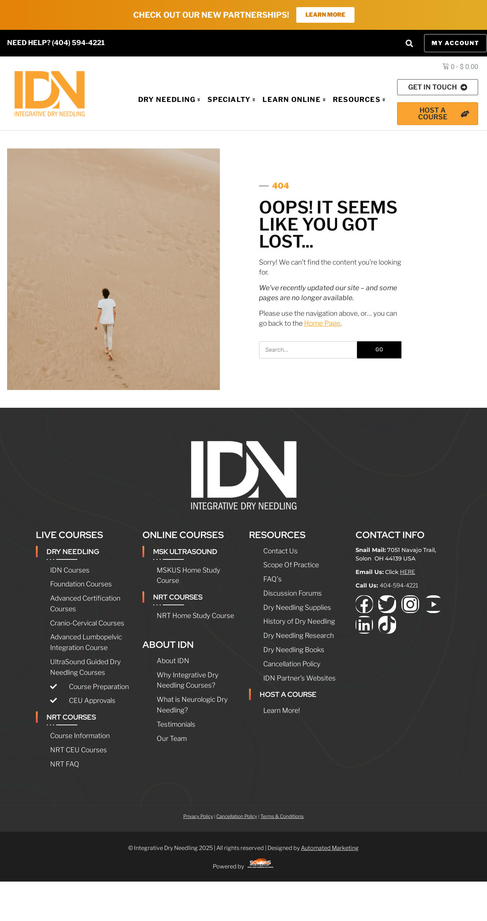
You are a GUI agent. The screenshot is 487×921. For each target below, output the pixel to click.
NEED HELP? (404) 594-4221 (56, 43)
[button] (409, 44)
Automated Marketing (330, 848)
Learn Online (294, 100)
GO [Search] (379, 350)
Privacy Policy (198, 817)
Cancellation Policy (236, 817)
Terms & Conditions (282, 817)
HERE (407, 572)
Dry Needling (169, 100)
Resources (359, 100)
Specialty (231, 100)
